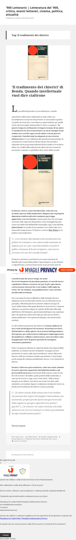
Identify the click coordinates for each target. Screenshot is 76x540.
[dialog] (38, 523)
